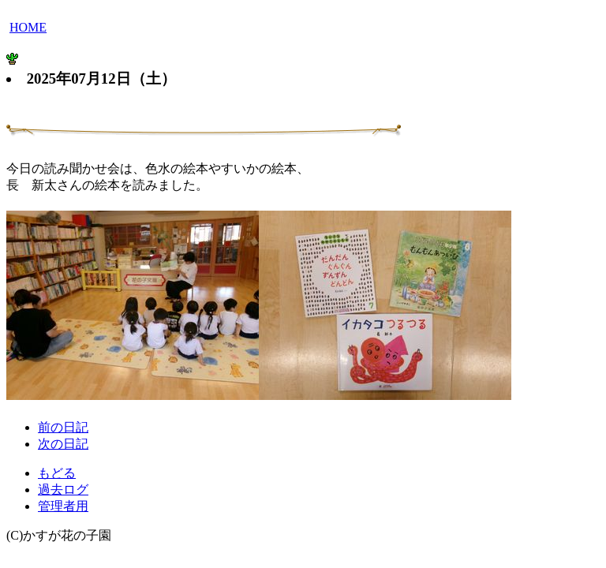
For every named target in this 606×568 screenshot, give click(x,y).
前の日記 (63, 427)
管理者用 (63, 506)
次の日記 (63, 443)
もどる (57, 473)
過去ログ (63, 489)
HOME (28, 27)
